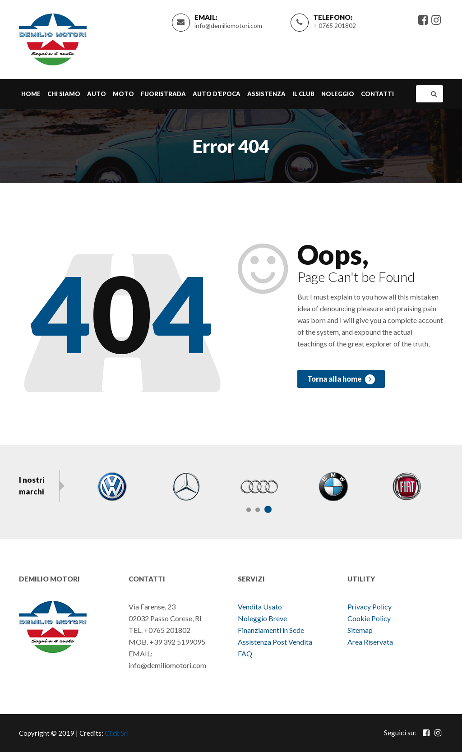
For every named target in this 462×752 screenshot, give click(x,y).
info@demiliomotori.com (228, 25)
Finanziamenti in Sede (271, 630)
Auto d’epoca (216, 93)
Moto (123, 93)
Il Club (303, 93)
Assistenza (266, 93)
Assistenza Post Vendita (275, 641)
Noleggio (337, 93)
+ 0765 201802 (334, 25)
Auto (96, 93)
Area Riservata (370, 641)
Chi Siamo (63, 93)
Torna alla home (341, 379)
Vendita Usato (260, 606)
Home (31, 93)
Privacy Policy (369, 606)
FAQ (245, 653)
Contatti (377, 93)
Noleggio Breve (263, 618)
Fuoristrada (163, 93)
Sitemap (360, 630)
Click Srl (117, 733)
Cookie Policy (369, 618)
